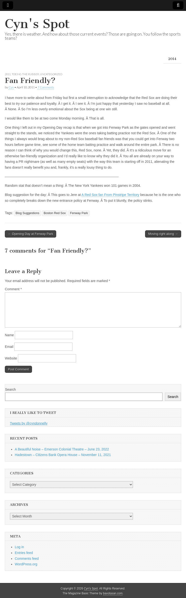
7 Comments (46, 87)
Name (9, 335)
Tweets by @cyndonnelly (28, 423)
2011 (8, 74)
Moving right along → (163, 234)
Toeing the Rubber (25, 74)
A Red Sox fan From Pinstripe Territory (111, 195)
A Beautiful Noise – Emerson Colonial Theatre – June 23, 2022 (62, 449)
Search (10, 389)
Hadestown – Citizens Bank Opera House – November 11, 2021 (63, 455)
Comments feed (27, 559)
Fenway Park (79, 213)
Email (9, 347)
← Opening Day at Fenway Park (30, 234)
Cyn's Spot (37, 23)
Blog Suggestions (27, 213)
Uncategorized (51, 74)
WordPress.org (26, 564)
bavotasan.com (113, 593)
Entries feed (24, 553)
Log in (19, 547)
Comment (13, 289)
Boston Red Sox (55, 213)
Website (11, 358)
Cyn (11, 87)
